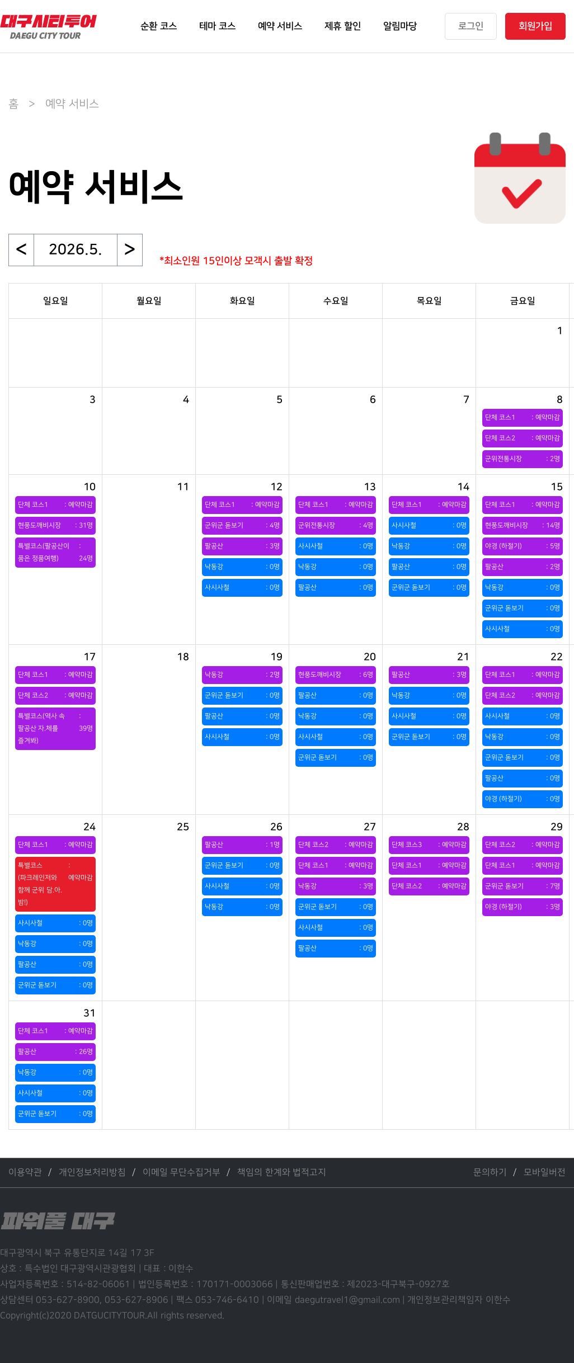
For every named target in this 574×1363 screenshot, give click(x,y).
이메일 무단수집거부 (181, 1172)
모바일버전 (545, 1172)
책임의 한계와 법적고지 (281, 1172)
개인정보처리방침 (92, 1172)
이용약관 (25, 1172)
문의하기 (490, 1172)
